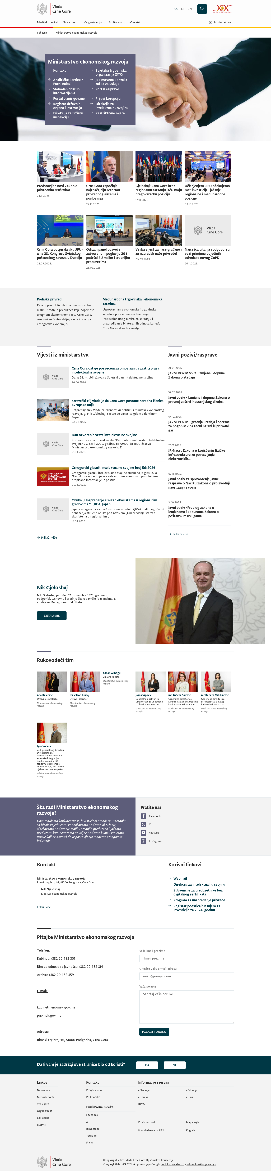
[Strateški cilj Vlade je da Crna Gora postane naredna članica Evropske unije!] (101, 414)
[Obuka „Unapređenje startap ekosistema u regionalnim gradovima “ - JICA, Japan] (101, 513)
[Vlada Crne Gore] (70, 9)
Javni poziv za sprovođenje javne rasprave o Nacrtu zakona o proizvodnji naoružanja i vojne (199, 483)
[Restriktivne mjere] (110, 113)
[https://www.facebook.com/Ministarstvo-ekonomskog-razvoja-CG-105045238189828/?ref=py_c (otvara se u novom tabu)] (187, 816)
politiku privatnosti (172, 1164)
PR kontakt (93, 1097)
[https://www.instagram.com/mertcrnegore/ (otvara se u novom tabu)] (187, 841)
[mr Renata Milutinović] (216, 693)
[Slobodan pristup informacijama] (68, 91)
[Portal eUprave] (110, 89)
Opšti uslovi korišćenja (160, 1160)
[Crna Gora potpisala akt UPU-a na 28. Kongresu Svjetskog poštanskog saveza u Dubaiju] (60, 240)
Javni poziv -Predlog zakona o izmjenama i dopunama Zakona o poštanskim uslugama (193, 512)
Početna (42, 32)
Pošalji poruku (154, 1032)
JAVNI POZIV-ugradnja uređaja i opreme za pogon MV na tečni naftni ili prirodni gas (199, 426)
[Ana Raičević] (52, 690)
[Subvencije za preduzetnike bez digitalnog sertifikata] (199, 893)
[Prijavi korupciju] (110, 99)
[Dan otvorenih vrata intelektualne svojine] (101, 447)
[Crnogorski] (176, 9)
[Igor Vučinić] (52, 751)
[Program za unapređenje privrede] (196, 900)
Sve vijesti (70, 22)
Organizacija (93, 22)
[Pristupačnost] (221, 22)
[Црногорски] (183, 9)
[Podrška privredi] (68, 317)
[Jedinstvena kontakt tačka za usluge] (110, 82)
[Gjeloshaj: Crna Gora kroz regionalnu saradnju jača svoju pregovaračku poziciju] (159, 176)
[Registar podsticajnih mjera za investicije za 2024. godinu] (199, 908)
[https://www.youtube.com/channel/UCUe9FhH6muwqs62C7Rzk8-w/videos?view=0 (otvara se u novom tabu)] (187, 833)
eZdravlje (191, 1090)
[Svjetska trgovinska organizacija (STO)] (110, 73)
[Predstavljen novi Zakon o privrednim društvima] (60, 174)
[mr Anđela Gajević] (183, 693)
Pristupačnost (146, 1122)
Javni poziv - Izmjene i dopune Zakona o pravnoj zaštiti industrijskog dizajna (199, 400)
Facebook (92, 1115)
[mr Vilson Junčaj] (85, 690)
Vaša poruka (147, 986)
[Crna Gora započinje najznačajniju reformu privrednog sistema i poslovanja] (109, 178)
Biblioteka (116, 22)
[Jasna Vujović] (151, 693)
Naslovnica (43, 1090)
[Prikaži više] (101, 537)
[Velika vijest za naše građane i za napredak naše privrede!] (159, 238)
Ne (175, 1065)
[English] (190, 9)
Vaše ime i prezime (152, 951)
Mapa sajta (192, 1122)
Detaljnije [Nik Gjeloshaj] (52, 616)
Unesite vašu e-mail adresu (158, 969)
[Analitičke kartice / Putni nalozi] (68, 82)
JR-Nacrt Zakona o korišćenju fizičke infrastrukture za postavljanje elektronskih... (196, 455)
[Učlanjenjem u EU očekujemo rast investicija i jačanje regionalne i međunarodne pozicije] (208, 178)
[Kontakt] (68, 71)
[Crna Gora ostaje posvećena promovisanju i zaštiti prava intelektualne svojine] (101, 381)
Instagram (92, 1129)
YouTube (91, 1135)
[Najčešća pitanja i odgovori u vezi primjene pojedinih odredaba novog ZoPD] (208, 240)
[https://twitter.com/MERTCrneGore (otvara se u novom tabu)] (187, 824)
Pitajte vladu (94, 1090)
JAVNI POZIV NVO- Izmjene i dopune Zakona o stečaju (196, 375)
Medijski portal (47, 22)
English (190, 1130)
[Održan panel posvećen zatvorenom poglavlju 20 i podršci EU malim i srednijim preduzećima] (109, 242)
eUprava (143, 1097)
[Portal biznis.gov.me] (68, 99)
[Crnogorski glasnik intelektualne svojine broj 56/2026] (101, 480)
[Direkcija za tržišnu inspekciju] (68, 115)
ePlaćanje (144, 1090)
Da (147, 1065)
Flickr (89, 1142)
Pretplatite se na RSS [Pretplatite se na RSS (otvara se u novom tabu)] (151, 1130)
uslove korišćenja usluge (201, 1164)
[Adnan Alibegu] (118, 679)
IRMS (141, 1104)
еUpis (189, 1097)
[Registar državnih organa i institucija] (68, 106)
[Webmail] (177, 879)
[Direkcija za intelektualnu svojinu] (110, 106)
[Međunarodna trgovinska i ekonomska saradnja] (134, 317)
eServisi (134, 22)
